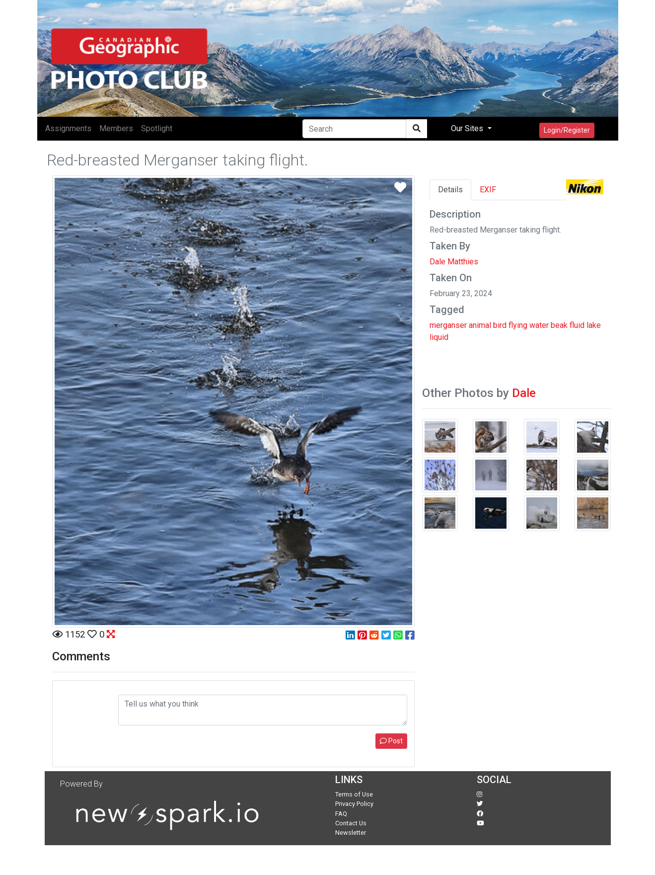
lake (593, 325)
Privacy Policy (354, 803)
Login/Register (567, 130)
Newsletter (350, 832)
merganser (448, 325)
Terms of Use (354, 794)
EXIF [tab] (488, 189)
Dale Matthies (454, 261)
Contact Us (350, 823)
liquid (439, 337)
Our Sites (468, 128)
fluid (577, 325)
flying (518, 325)
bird (500, 325)
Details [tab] (450, 189)
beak (559, 325)
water (539, 325)
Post (391, 741)
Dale (524, 393)
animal (480, 325)
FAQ (341, 813)
